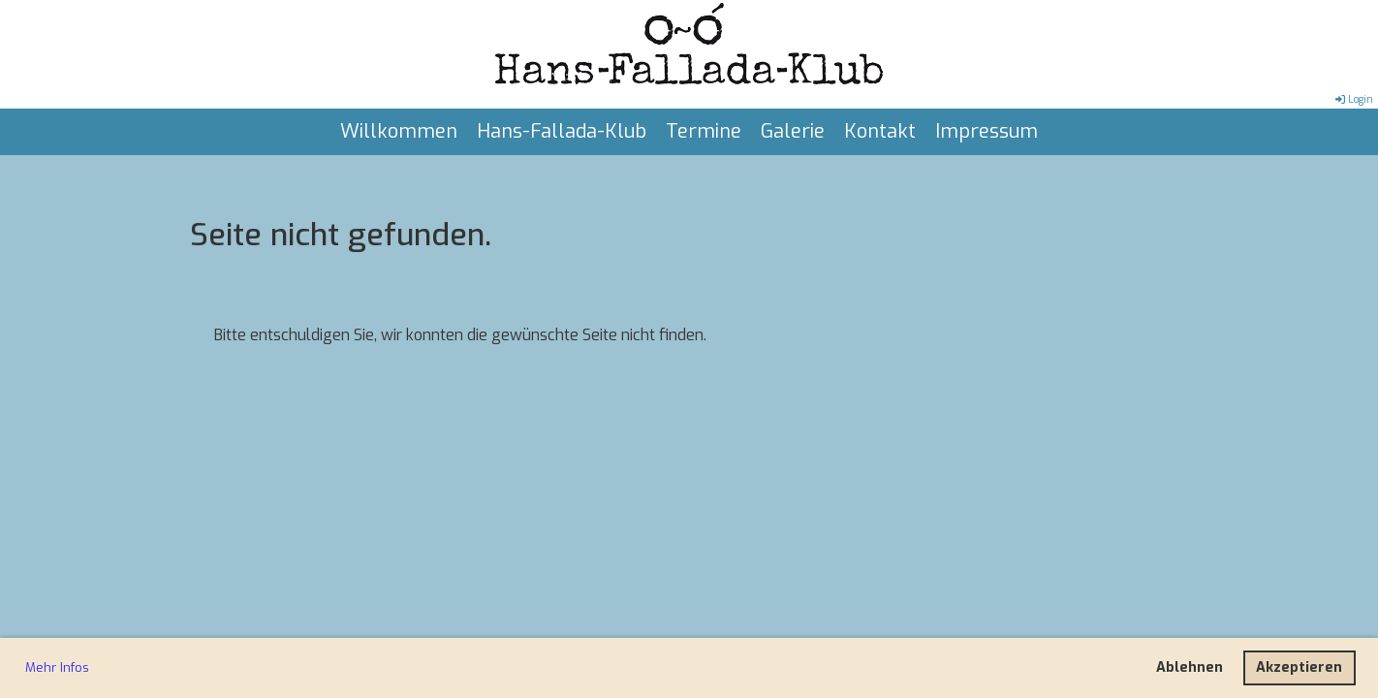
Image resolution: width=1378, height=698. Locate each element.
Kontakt (880, 131)
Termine (703, 131)
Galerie (793, 131)
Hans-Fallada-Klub (561, 131)
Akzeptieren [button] (1299, 667)
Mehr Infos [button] (57, 667)
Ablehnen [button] (1189, 667)
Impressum (986, 131)
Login (1352, 99)
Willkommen (398, 131)
